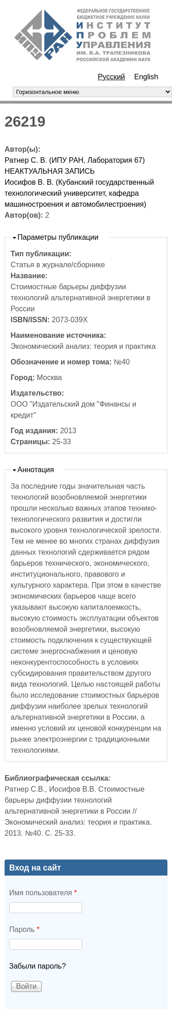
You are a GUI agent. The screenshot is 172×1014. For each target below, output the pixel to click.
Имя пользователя (43, 893)
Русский (111, 77)
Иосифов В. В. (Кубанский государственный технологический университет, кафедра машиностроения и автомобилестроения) (79, 193)
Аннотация (35, 470)
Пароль (24, 929)
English (146, 77)
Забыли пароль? (37, 966)
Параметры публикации (58, 237)
